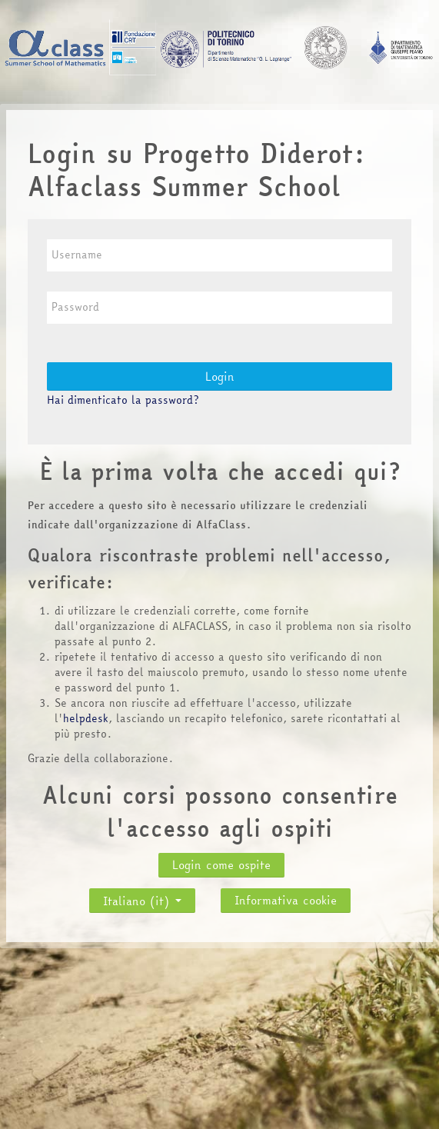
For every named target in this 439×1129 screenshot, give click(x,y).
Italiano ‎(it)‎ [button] (142, 897)
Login (219, 376)
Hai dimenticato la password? (122, 399)
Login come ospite (221, 865)
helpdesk (85, 718)
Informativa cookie (285, 900)
